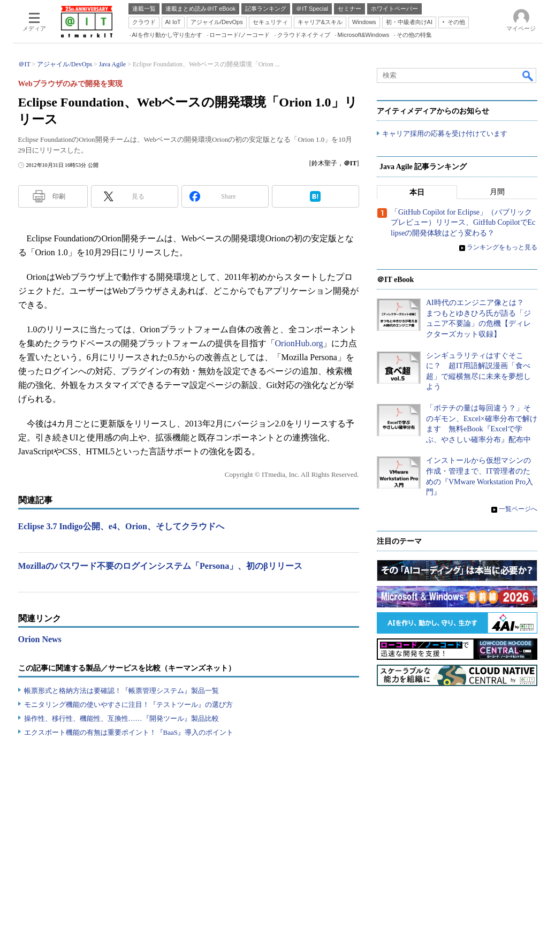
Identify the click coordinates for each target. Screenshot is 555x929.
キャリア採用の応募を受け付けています (444, 134)
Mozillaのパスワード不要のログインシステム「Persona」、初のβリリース (160, 565)
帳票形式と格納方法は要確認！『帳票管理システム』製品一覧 (121, 691)
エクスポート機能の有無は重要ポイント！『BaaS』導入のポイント (128, 732)
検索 (528, 75)
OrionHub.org (299, 343)
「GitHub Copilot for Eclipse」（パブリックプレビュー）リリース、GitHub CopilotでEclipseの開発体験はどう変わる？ (463, 223)
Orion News (40, 639)
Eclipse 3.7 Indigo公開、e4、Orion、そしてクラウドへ (121, 526)
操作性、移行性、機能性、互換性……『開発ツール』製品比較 (121, 718)
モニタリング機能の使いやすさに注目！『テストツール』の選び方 (128, 704)
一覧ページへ (518, 509)
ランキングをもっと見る (502, 248)
